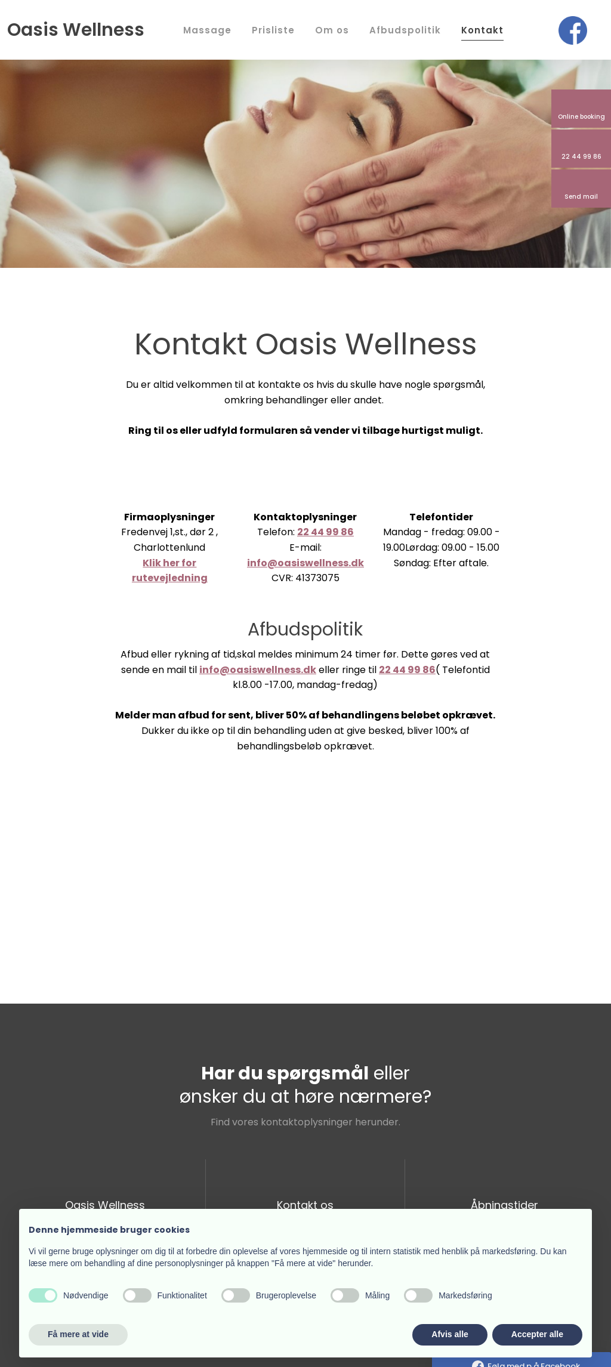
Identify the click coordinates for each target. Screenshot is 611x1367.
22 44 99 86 (325, 532)
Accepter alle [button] (537, 1334)
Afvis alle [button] (449, 1334)
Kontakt (482, 30)
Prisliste (273, 30)
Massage (207, 30)
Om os (332, 30)
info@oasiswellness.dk (305, 563)
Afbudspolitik (405, 30)
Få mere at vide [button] (78, 1334)
